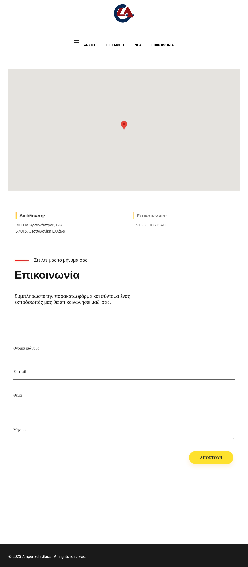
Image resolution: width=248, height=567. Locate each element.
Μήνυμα (20, 431)
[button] (124, 125)
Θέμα (17, 397)
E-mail (19, 373)
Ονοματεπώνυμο (26, 350)
